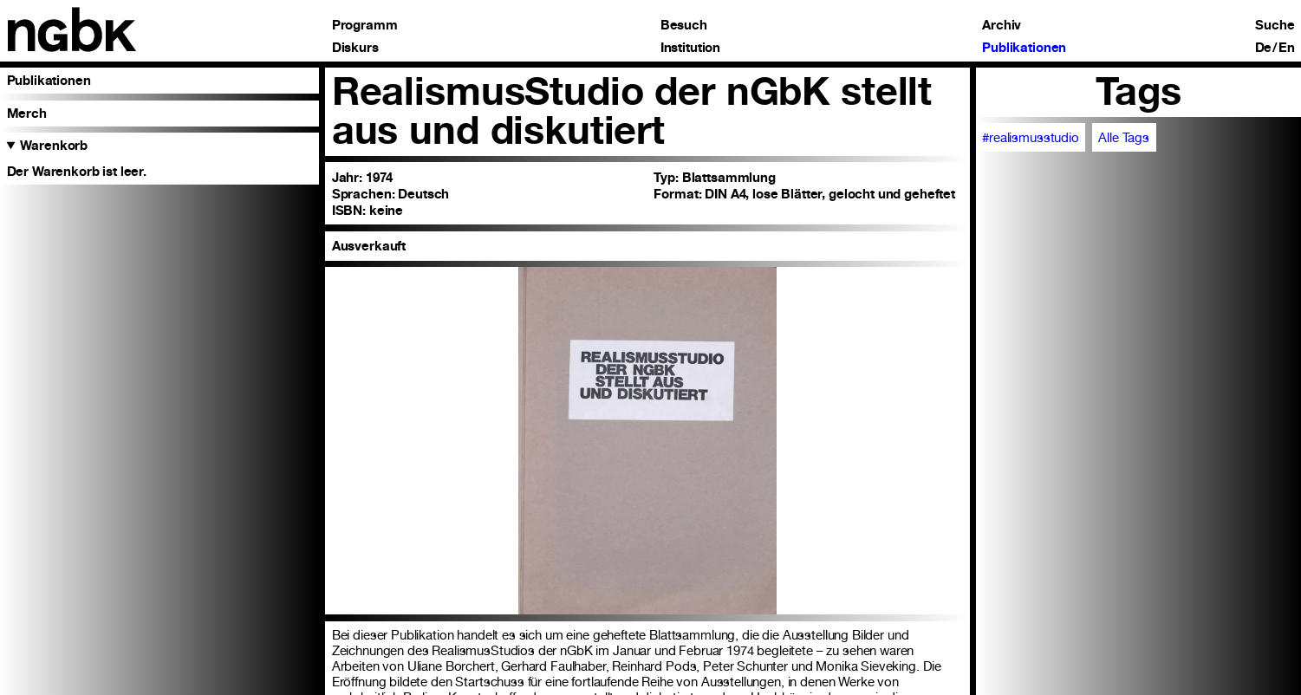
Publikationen (1024, 47)
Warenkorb (54, 145)
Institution (690, 47)
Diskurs (355, 47)
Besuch (683, 24)
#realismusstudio (1030, 138)
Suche (1274, 24)
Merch (27, 113)
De (1263, 47)
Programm (365, 24)
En (1286, 47)
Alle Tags (1123, 138)
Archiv (1001, 24)
